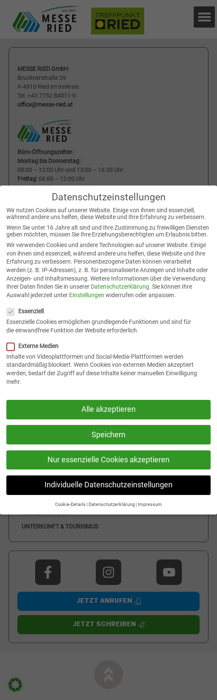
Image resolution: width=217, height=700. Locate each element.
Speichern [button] (108, 434)
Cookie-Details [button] (70, 504)
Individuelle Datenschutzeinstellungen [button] (108, 485)
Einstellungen (86, 295)
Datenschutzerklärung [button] (112, 504)
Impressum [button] (150, 504)
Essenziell (28, 311)
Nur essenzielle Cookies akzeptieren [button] (108, 459)
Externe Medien (36, 346)
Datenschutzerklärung (120, 286)
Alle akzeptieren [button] (108, 409)
